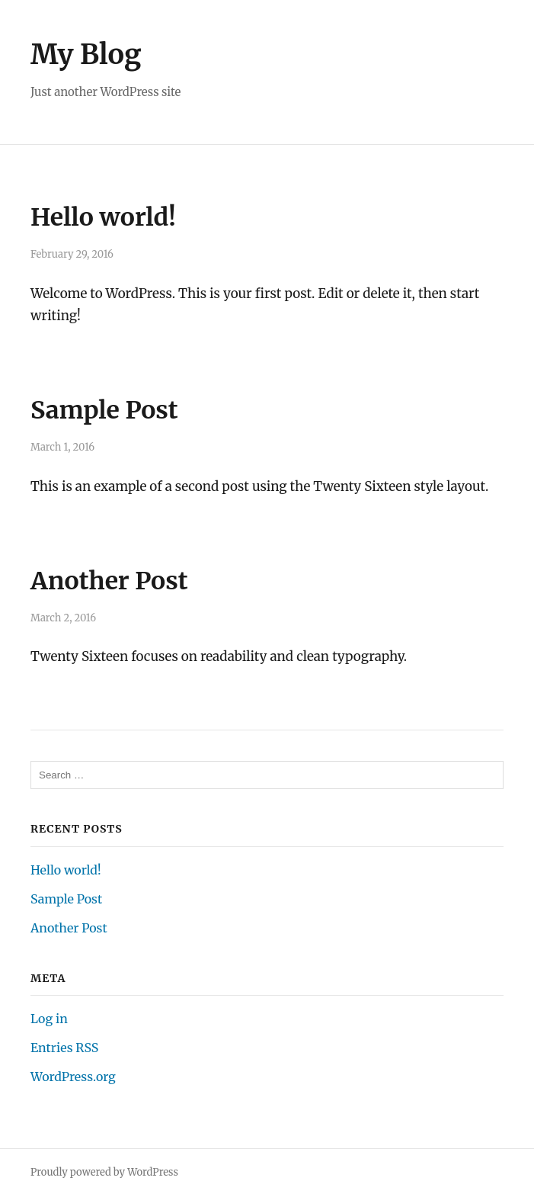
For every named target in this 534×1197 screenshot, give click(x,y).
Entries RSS (64, 1047)
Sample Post (104, 410)
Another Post (109, 581)
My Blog (86, 54)
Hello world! (103, 217)
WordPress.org (73, 1076)
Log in (49, 1018)
